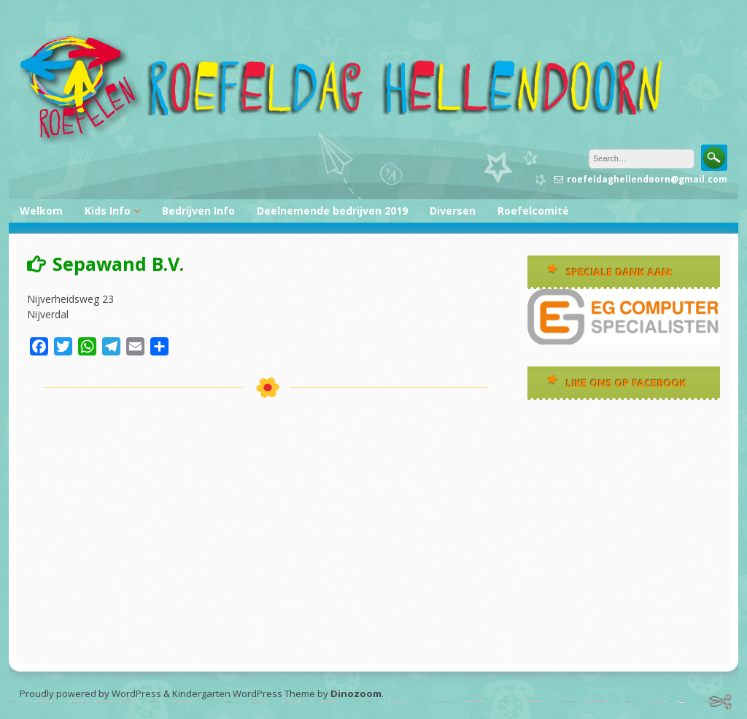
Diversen (453, 211)
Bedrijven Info (198, 211)
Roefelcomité (533, 211)
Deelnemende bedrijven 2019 (332, 211)
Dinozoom (356, 693)
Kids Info (108, 211)
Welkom (41, 211)
